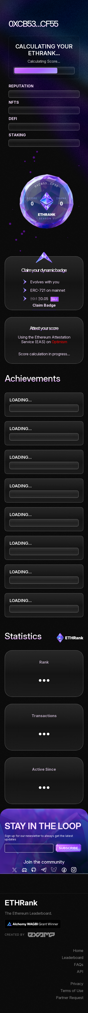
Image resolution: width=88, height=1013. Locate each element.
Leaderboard (72, 957)
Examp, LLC (41, 934)
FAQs (78, 964)
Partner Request (69, 997)
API (80, 971)
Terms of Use (71, 990)
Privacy (76, 983)
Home (78, 950)
